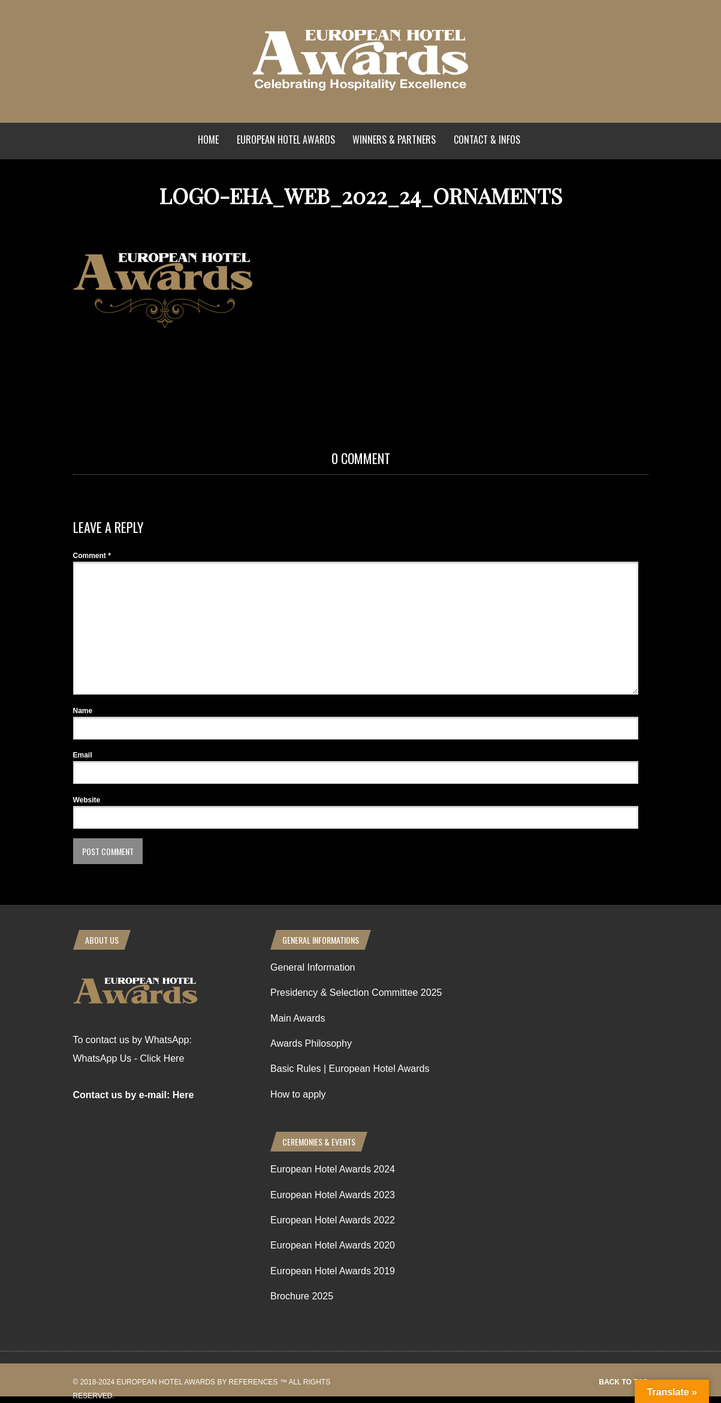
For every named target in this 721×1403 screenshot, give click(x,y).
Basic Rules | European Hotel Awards (349, 1068)
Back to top (623, 1382)
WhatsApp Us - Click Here (129, 1058)
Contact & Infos (487, 139)
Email (82, 755)
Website (87, 800)
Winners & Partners (394, 139)
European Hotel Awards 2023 (332, 1195)
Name (83, 711)
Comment (92, 555)
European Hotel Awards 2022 (332, 1220)
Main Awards (297, 1018)
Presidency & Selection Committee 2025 (356, 992)
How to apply (298, 1094)
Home (208, 139)
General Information (312, 967)
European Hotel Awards (286, 139)
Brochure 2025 (301, 1296)
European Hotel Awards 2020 (332, 1245)
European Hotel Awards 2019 (332, 1271)
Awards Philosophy (311, 1043)
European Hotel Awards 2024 (332, 1169)
